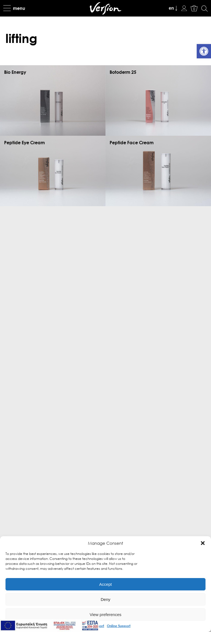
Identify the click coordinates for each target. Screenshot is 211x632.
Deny (105, 599)
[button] (203, 543)
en (171, 8)
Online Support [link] (119, 625)
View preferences (105, 614)
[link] (204, 51)
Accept (105, 584)
